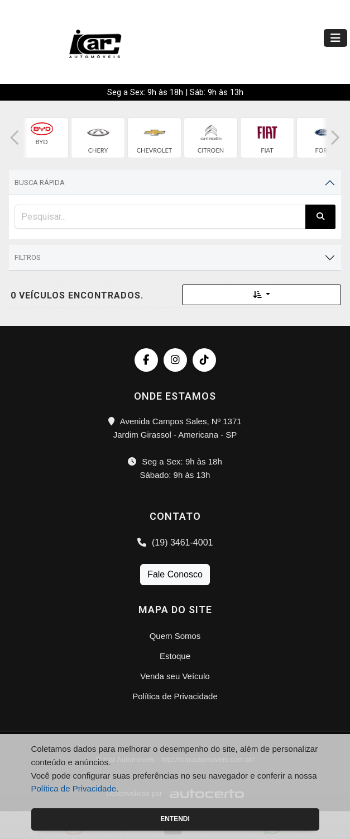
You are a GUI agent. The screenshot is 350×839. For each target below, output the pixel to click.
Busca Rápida (40, 182)
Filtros (28, 257)
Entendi (175, 819)
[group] (42, 137)
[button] (14, 137)
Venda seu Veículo (174, 676)
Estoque (175, 656)
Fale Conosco (175, 574)
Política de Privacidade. (75, 788)
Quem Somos (175, 636)
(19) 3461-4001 (175, 542)
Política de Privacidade (175, 696)
